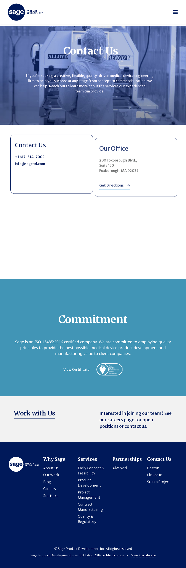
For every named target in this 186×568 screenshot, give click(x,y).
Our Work (51, 475)
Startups (50, 495)
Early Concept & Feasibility (91, 470)
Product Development (89, 482)
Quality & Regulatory (87, 519)
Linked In (154, 475)
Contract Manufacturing (90, 507)
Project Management (89, 495)
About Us (51, 468)
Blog (47, 482)
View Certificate (76, 369)
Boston (153, 468)
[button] (175, 12)
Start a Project (158, 482)
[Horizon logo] (25, 12)
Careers (49, 489)
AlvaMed (119, 468)
